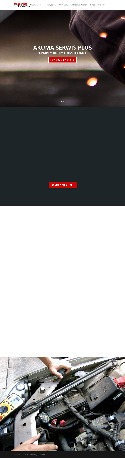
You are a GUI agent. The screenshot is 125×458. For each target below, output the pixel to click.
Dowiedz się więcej (60, 59)
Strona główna (20, 5)
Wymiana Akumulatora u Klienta (73, 5)
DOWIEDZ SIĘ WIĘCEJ (62, 185)
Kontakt (101, 5)
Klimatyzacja (50, 5)
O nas (92, 5)
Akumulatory (35, 5)
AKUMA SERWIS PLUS (62, 47)
